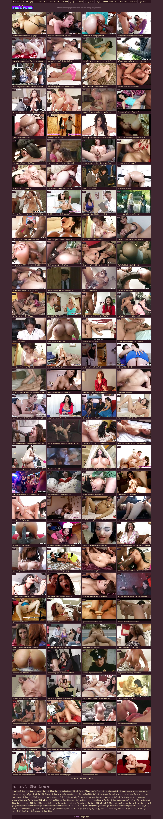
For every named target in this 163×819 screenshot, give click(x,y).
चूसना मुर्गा (72, 2)
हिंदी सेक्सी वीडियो (86, 803)
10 (84, 778)
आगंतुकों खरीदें (84, 817)
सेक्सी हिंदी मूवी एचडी (99, 803)
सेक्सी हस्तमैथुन (124, 2)
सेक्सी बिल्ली (133, 2)
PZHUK (22, 6)
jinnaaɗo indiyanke (117, 791)
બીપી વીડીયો (66, 797)
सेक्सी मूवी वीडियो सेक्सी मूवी (52, 791)
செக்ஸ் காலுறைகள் (115, 809)
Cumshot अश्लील (107, 2)
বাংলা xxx (140, 794)
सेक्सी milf (64, 2)
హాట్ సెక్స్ (110, 803)
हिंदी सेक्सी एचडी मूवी (46, 806)
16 (90, 778)
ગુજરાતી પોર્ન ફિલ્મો (19, 811)
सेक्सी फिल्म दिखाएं (125, 806)
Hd (27, 2)
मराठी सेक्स (46, 797)
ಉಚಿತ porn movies (34, 791)
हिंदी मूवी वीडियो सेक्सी (27, 800)
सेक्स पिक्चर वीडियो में (100, 800)
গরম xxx (15, 794)
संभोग (116, 806)
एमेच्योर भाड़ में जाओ (18, 2)
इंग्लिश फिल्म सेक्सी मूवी (48, 809)
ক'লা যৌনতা (131, 800)
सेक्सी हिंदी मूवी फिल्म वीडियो (61, 800)
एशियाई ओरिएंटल (42, 2)
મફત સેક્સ (63, 803)
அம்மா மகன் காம (88, 797)
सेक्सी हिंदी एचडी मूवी (86, 800)
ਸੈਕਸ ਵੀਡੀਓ (16, 809)
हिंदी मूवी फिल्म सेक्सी (103, 797)
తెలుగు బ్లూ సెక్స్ (24, 794)
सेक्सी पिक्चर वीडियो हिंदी (25, 803)
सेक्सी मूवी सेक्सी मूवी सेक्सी (30, 809)
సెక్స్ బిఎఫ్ (145, 806)
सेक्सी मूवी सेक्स (35, 794)
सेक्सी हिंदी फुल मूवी (135, 803)
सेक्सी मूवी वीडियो (129, 809)
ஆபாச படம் (102, 809)
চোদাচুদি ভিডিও (73, 794)
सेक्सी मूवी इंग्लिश (74, 803)
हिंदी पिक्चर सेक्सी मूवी (90, 791)
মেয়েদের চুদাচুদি (55, 797)
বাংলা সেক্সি (62, 794)
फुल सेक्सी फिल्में (22, 797)
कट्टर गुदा (97, 2)
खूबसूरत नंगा (33, 2)
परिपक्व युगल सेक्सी (54, 2)
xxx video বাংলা (141, 791)
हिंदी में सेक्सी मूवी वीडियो (106, 806)
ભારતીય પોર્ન (136, 806)
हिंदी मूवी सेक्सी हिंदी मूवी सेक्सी (72, 791)
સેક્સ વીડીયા (31, 811)
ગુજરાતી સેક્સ (103, 791)
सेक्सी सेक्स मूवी (140, 809)
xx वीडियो (133, 794)
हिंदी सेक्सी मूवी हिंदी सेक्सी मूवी (89, 794)
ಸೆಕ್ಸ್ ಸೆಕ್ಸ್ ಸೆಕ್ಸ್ (76, 797)
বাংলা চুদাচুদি (133, 797)
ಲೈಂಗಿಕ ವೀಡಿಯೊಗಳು (89, 806)
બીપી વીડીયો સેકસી (75, 806)
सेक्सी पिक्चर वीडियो (60, 806)
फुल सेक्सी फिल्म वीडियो (44, 811)
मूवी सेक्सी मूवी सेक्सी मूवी (119, 797)
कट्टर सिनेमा (80, 2)
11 (85, 778)
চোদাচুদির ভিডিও (35, 797)
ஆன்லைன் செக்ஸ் (121, 803)
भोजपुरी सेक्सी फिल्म (19, 791)
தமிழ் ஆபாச (92, 809)
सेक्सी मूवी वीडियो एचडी (108, 794)
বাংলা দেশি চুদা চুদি (122, 794)
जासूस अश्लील (142, 2)
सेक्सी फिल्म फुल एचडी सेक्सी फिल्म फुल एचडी (71, 809)
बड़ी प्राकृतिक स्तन (89, 2)
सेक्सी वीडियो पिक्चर (40, 803)
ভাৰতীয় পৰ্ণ (130, 791)
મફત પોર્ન (74, 800)
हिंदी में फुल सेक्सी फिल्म (49, 794)
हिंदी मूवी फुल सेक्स (21, 806)
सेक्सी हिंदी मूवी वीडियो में (43, 800)
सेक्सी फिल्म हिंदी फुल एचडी (117, 800)
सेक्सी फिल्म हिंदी (53, 803)
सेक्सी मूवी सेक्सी (33, 806)
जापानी (116, 2)
